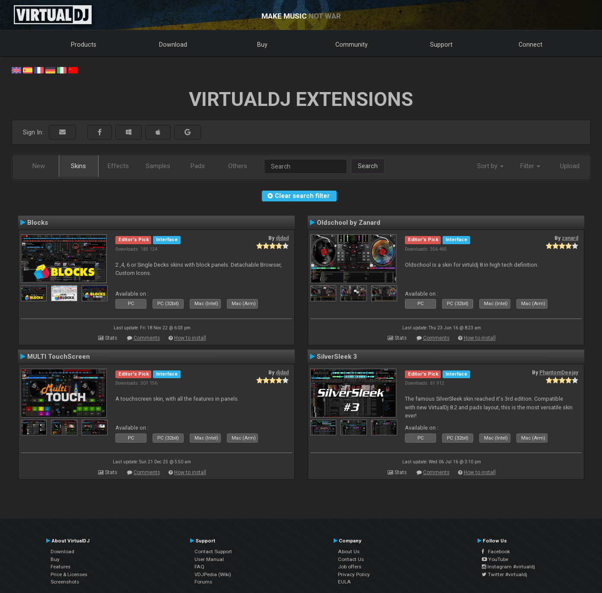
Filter (530, 166)
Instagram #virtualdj (508, 567)
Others (237, 166)
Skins (78, 166)
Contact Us (351, 559)
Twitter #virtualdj (504, 574)
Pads (198, 166)
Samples (158, 166)
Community (351, 44)
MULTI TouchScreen (58, 356)
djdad (282, 238)
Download (173, 44)
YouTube (495, 559)
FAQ (199, 567)
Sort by (490, 166)
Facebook (496, 551)
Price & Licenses (69, 574)
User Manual (209, 559)
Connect (530, 44)
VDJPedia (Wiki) (212, 574)
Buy (262, 44)
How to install (190, 338)
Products (83, 44)
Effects (118, 166)
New (38, 166)
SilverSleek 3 (337, 356)
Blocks (37, 222)
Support (441, 44)
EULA (344, 582)
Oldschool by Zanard (348, 222)
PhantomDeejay (558, 373)
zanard (570, 238)
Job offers (349, 567)
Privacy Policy (354, 574)
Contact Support (213, 551)
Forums (203, 582)
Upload (570, 166)
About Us (349, 551)
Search (368, 166)
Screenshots (65, 582)
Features (60, 567)
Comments (147, 338)
